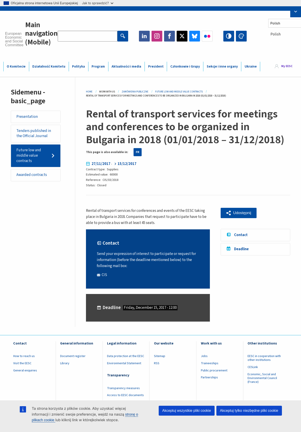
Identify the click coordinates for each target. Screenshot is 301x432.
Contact (241, 235)
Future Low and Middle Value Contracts (179, 91)
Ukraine (251, 66)
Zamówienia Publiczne (135, 91)
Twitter (182, 36)
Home (89, 91)
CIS (104, 275)
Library (64, 363)
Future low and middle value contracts (28, 155)
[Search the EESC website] (87, 36)
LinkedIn (144, 36)
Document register (73, 356)
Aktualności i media (126, 66)
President (156, 66)
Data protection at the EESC (125, 356)
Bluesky (194, 36)
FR (137, 152)
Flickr (207, 36)
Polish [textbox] (275, 34)
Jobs (204, 356)
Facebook (169, 36)
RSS (156, 363)
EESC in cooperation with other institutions (264, 358)
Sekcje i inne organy (222, 66)
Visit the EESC (22, 363)
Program (98, 66)
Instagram (157, 36)
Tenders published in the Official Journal (33, 133)
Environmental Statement (124, 363)
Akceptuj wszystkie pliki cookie (186, 410)
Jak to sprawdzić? (97, 3)
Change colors (241, 36)
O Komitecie (16, 66)
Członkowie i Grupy (185, 66)
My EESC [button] (286, 66)
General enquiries (25, 370)
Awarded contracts (31, 175)
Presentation (27, 116)
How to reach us (24, 356)
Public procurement (214, 370)
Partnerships (209, 377)
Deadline (241, 249)
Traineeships (209, 363)
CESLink (253, 367)
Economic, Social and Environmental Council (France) (262, 378)
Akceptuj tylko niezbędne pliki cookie (249, 410)
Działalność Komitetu (48, 66)
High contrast (228, 36)
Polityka (78, 66)
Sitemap (159, 356)
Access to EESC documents (125, 395)
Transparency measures (123, 388)
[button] (239, 213)
